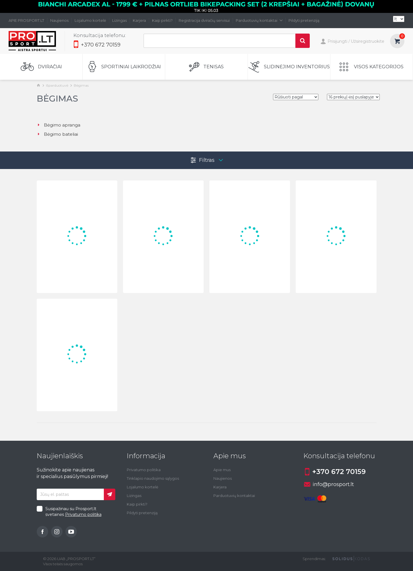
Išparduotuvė (57, 85)
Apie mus (222, 469)
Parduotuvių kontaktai (259, 20)
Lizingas (119, 20)
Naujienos (59, 20)
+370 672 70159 (96, 45)
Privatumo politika (83, 514)
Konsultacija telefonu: (99, 35)
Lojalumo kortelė (90, 20)
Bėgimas (81, 85)
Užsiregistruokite (367, 41)
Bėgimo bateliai (57, 134)
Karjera (139, 20)
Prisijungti (333, 42)
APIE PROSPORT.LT (26, 20)
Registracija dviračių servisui (204, 20)
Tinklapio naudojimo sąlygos (153, 478)
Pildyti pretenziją (304, 20)
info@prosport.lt (329, 484)
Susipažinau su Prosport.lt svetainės (73, 511)
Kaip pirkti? (162, 20)
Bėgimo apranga (58, 125)
